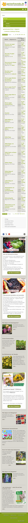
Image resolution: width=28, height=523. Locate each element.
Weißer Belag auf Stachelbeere (9, 172)
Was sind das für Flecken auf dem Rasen (10, 63)
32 (24, 34)
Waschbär (7, 113)
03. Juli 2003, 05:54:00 (23, 120)
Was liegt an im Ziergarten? (9, 471)
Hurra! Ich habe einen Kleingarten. (11, 449)
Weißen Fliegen (8, 162)
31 (22, 34)
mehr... (3, 509)
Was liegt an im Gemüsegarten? (10, 322)
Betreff (7, 39)
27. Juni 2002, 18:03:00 (23, 181)
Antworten (19, 38)
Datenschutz (13, 515)
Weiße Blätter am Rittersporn (9, 120)
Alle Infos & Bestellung (14, 406)
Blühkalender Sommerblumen (10, 428)
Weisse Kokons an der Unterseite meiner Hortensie (10, 206)
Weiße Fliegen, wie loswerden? (9, 144)
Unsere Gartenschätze (8, 338)
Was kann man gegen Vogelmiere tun (10, 45)
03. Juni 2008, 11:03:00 (23, 103)
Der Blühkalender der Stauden (10, 354)
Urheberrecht (21, 515)
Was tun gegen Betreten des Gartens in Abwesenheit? (10, 79)
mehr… (14, 329)
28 (17, 34)
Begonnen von (13, 39)
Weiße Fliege (8, 137)
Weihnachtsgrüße (9, 198)
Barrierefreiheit (14, 518)
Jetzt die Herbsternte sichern (10, 254)
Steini (13, 65)
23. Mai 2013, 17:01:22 (23, 54)
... (14, 34)
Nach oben (5, 213)
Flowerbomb (24, 58)
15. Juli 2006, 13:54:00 (23, 205)
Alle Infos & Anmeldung (14, 272)
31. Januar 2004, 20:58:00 (23, 112)
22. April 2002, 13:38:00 (23, 153)
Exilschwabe (23, 67)
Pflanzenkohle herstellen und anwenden (13, 295)
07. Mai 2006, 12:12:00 (23, 145)
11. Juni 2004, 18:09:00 (23, 171)
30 (21, 34)
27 (15, 34)
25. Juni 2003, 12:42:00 (23, 189)
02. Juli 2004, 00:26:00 (23, 44)
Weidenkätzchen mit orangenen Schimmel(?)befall (9, 189)
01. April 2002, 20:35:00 (23, 96)
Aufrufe (19, 41)
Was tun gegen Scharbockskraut (8, 103)
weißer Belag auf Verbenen (9, 181)
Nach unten (5, 34)
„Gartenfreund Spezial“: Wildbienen (12, 389)
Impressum (6, 515)
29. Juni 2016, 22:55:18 (23, 71)
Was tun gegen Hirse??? (10, 87)
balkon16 (14, 74)
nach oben (21, 520)
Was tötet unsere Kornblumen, (9, 71)
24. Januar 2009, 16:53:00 (23, 79)
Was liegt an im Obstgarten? (9, 412)
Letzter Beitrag (22, 39)
